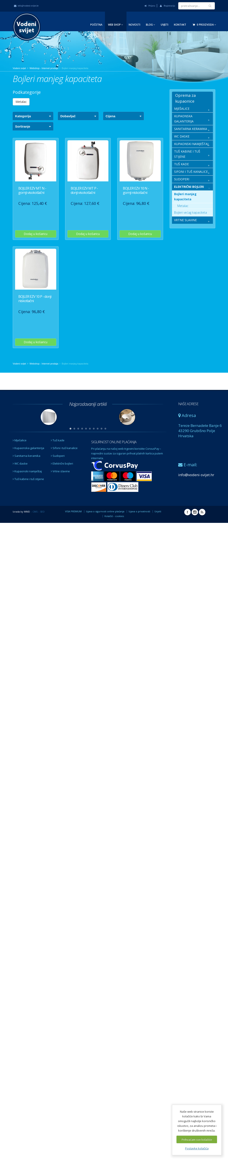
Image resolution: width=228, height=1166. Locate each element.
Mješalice (20, 440)
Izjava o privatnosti (139, 511)
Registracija (167, 5)
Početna (96, 24)
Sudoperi (58, 456)
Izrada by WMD (21, 511)
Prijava (150, 5)
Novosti (134, 24)
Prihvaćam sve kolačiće (197, 1139)
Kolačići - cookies (114, 516)
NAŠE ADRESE (188, 404)
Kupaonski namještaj (27, 471)
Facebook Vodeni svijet (187, 512)
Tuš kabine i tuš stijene (28, 479)
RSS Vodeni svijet (202, 512)
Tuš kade (57, 440)
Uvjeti (164, 24)
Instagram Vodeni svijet (195, 512)
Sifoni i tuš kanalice (64, 448)
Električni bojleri (62, 463)
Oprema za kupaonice (185, 98)
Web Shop (115, 24)
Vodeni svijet (19, 68)
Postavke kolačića (197, 1148)
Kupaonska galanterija (28, 448)
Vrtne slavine (60, 471)
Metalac (21, 102)
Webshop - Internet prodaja (44, 68)
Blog (150, 24)
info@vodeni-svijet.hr (26, 5)
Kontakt (180, 24)
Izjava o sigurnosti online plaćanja (105, 511)
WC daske (20, 463)
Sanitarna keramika (26, 456)
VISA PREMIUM (73, 511)
